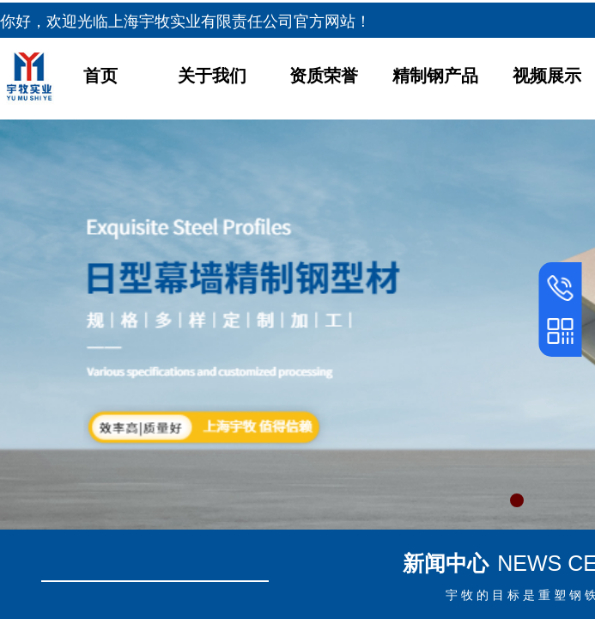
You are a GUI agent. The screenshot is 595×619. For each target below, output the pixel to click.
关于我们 (212, 75)
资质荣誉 (323, 75)
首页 (100, 75)
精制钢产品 (435, 75)
